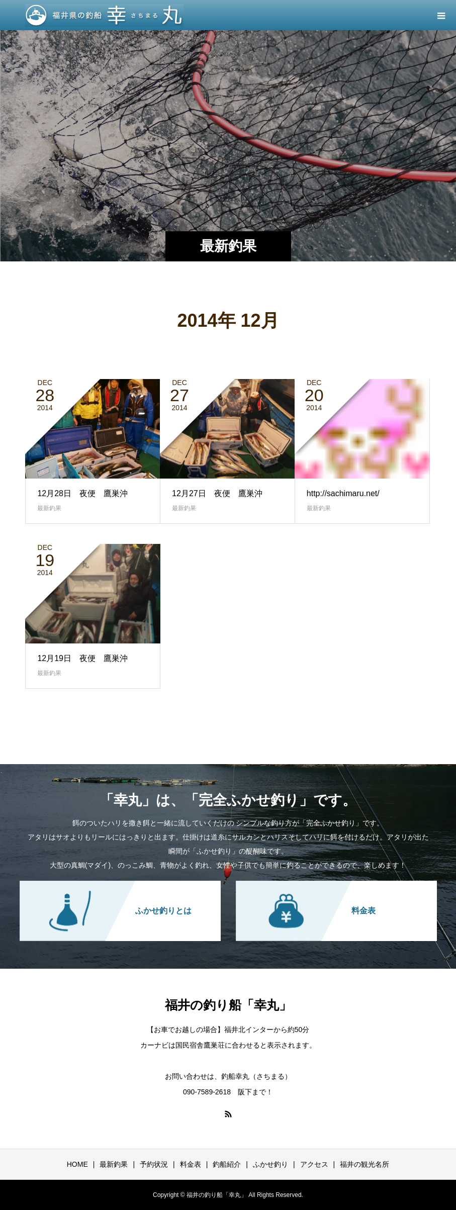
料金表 (190, 1164)
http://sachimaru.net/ (343, 493)
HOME (77, 1164)
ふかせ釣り (270, 1164)
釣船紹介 (227, 1164)
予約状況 (154, 1164)
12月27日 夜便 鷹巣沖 (217, 493)
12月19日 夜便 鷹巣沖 (82, 658)
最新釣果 (49, 508)
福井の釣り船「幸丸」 (228, 1005)
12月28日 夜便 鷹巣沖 (82, 493)
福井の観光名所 (364, 1164)
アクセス (314, 1164)
